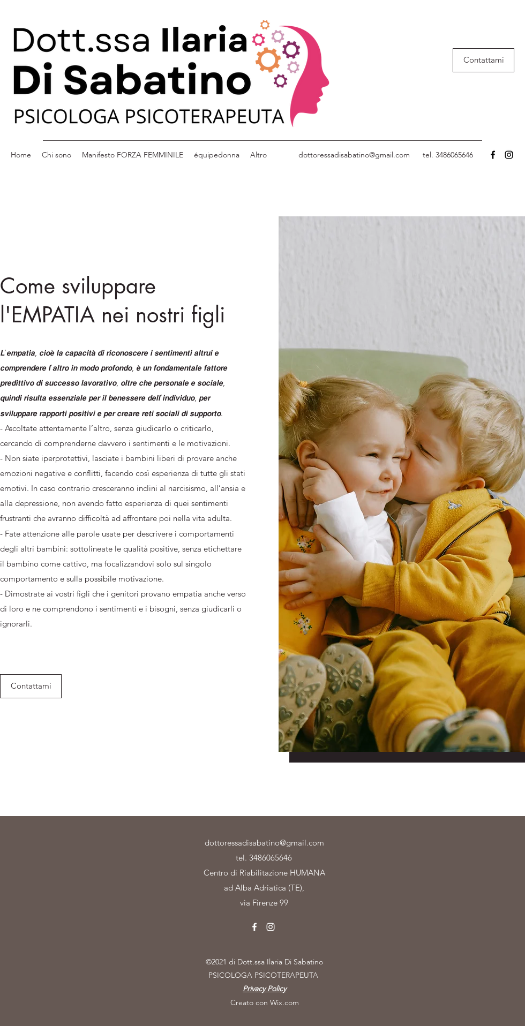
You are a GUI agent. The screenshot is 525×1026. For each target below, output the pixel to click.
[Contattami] (483, 60)
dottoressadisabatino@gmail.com (354, 155)
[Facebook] (493, 154)
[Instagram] (509, 154)
